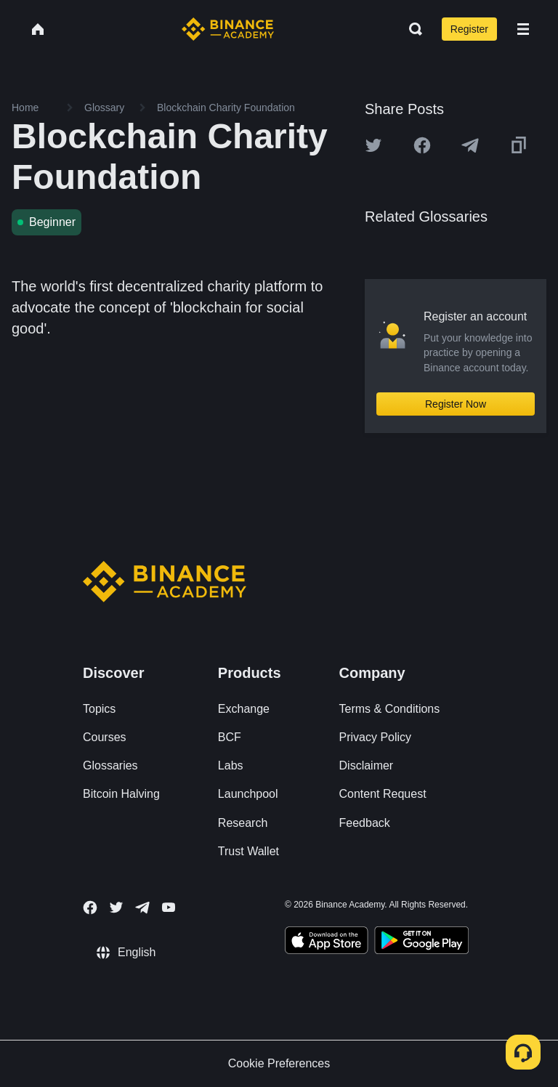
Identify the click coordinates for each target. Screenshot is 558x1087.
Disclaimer (366, 765)
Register (469, 29)
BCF (229, 737)
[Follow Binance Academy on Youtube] (168, 907)
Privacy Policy (375, 737)
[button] (523, 29)
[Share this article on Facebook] (422, 145)
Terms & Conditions (389, 709)
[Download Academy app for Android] (421, 942)
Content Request (382, 794)
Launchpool (248, 794)
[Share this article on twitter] (373, 145)
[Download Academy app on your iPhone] (326, 942)
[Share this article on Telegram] (470, 145)
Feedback (364, 823)
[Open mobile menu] (523, 29)
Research (242, 823)
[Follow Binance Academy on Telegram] (142, 907)
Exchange (244, 709)
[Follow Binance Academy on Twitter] (116, 907)
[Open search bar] (411, 29)
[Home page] (228, 29)
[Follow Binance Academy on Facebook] (90, 907)
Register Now (455, 404)
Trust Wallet (248, 851)
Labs (230, 765)
